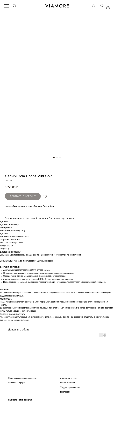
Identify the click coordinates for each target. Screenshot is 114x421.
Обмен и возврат (68, 383)
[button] (49, 206)
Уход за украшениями (70, 387)
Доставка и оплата (68, 378)
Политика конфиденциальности (22, 378)
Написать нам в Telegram (20, 400)
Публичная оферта (16, 383)
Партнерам (65, 392)
